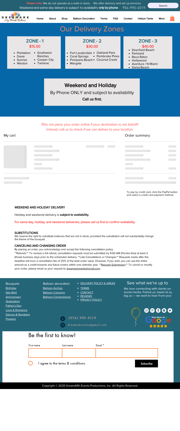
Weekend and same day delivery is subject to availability (58, 8)
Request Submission (113, 264)
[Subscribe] (146, 363)
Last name (67, 345)
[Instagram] (146, 310)
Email (99, 345)
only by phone (108, 8)
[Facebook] (158, 310)
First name (34, 345)
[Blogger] (164, 310)
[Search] (163, 5)
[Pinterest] (152, 310)
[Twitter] (170, 310)
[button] (84, 18)
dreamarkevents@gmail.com (83, 268)
